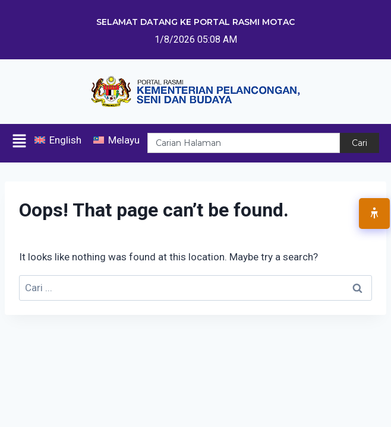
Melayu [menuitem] (124, 140)
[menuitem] (58, 140)
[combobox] (243, 143)
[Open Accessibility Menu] (374, 213)
